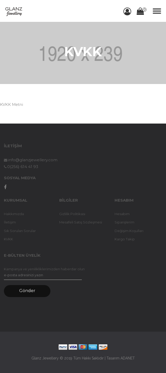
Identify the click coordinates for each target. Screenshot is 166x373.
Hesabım (122, 214)
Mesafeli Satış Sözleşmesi (80, 222)
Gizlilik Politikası (72, 214)
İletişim (10, 222)
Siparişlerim (124, 222)
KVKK (8, 239)
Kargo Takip (125, 239)
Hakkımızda (14, 214)
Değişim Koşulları (129, 231)
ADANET (128, 358)
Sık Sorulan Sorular (20, 231)
